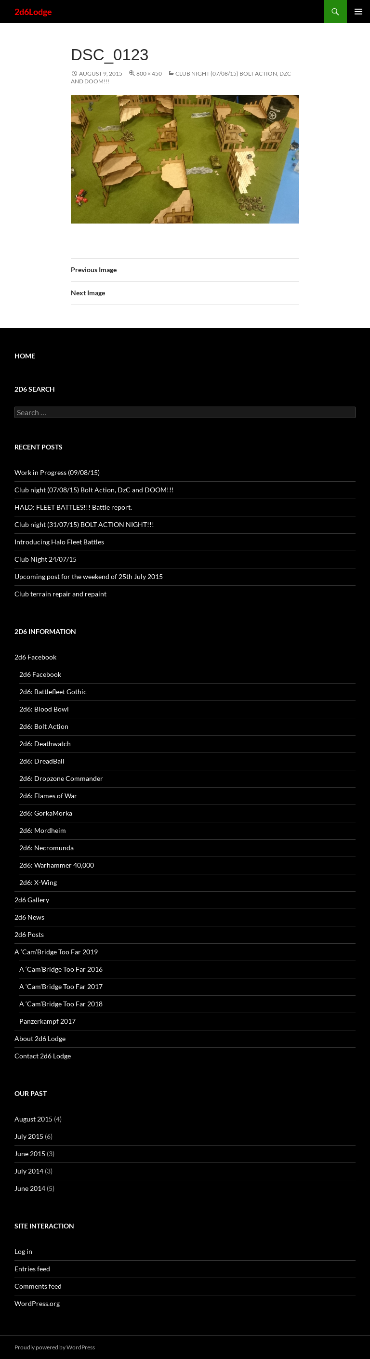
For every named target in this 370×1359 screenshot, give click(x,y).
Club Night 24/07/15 (45, 559)
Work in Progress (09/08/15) (57, 472)
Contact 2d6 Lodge (42, 1056)
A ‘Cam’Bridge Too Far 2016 (61, 969)
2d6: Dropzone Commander (61, 778)
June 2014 (29, 1188)
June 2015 (29, 1153)
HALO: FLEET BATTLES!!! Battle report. (73, 507)
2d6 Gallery (31, 900)
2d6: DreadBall (42, 761)
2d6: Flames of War (48, 796)
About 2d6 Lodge (40, 1038)
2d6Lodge (33, 11)
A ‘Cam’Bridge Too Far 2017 (61, 986)
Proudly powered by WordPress (54, 1347)
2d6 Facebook (35, 657)
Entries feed (32, 1269)
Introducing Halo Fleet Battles (59, 542)
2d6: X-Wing (38, 882)
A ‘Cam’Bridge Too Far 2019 (56, 952)
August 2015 (33, 1119)
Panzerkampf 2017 (47, 1021)
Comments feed (38, 1286)
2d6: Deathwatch (45, 743)
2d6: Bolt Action (43, 726)
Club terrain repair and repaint (60, 594)
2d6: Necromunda (46, 848)
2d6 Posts (29, 934)
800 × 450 (149, 73)
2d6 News (29, 917)
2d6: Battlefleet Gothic (53, 691)
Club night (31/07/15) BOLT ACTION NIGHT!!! (84, 524)
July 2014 (28, 1171)
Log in (23, 1251)
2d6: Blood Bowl (44, 709)
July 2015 (28, 1136)
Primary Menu (358, 11)
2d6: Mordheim (42, 830)
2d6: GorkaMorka (45, 813)
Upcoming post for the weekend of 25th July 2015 (88, 576)
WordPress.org (37, 1303)
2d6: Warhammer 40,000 (56, 865)
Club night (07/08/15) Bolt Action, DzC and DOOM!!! (94, 490)
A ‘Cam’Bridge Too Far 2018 (61, 1004)
